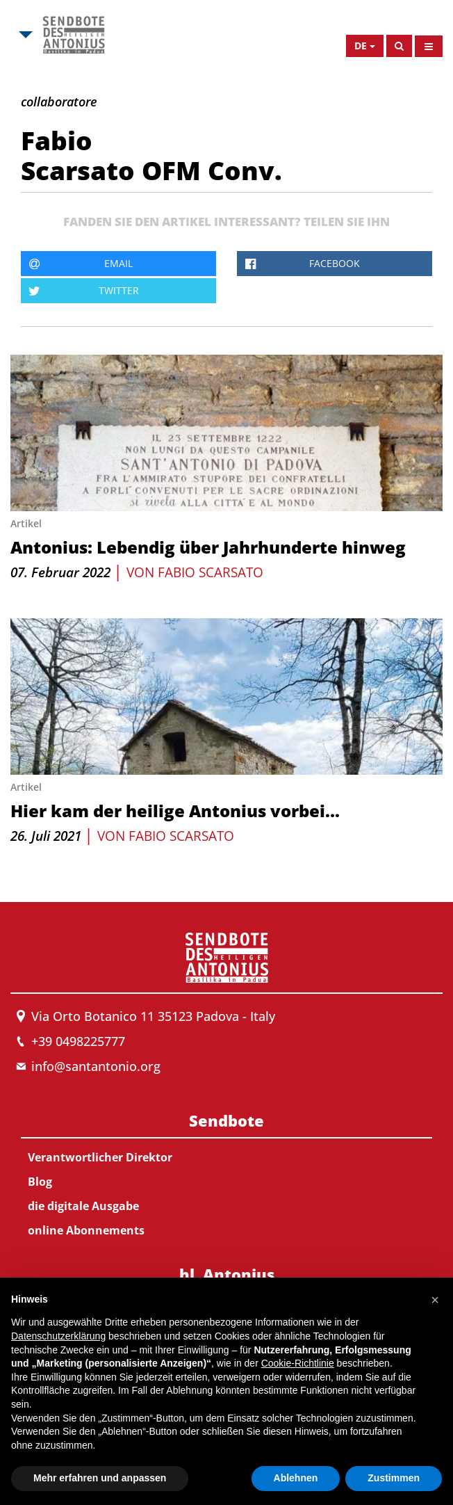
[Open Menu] (429, 46)
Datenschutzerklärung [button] (58, 1336)
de (360, 45)
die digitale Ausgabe (83, 1206)
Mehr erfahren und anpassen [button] (99, 1477)
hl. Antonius (226, 1274)
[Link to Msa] (73, 35)
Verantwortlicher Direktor (100, 1157)
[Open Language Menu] (365, 46)
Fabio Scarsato (210, 572)
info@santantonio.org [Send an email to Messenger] (95, 1066)
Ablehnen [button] (296, 1477)
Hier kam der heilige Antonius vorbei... (175, 810)
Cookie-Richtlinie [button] (297, 1363)
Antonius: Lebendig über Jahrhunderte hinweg (208, 547)
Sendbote (226, 1120)
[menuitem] (226, 1172)
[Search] (399, 46)
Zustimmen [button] (394, 1477)
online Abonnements (86, 1230)
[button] (435, 1300)
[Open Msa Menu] (24, 35)
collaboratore (59, 101)
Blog (40, 1181)
